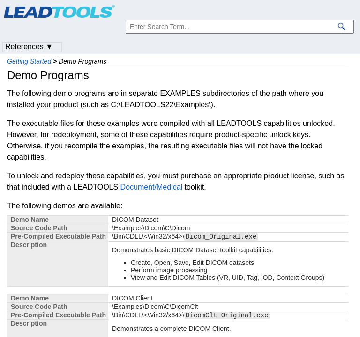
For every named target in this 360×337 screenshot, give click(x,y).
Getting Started (29, 61)
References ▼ (29, 47)
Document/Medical (151, 187)
